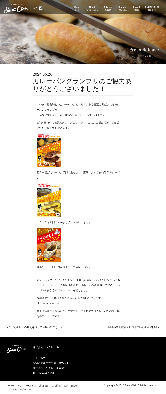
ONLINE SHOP (152, 8)
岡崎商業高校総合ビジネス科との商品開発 (132, 327)
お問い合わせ (70, 385)
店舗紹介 (43, 385)
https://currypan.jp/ (48, 303)
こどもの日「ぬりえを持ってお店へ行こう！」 (36, 327)
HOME (11, 385)
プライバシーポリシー (19, 389)
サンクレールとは (27, 385)
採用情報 (56, 385)
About (91, 8)
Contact (122, 8)
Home (77, 8)
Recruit (136, 8)
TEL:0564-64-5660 (43, 373)
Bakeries (107, 8)
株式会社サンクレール (46, 347)
